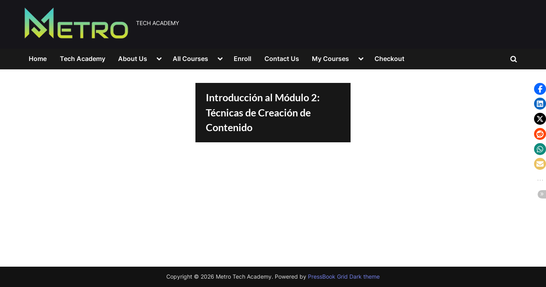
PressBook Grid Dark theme (344, 276)
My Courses (330, 59)
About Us (132, 59)
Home (38, 59)
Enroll (242, 59)
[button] (540, 89)
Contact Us (281, 59)
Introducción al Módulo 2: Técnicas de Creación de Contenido (263, 112)
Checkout (389, 59)
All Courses (190, 59)
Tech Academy (82, 59)
